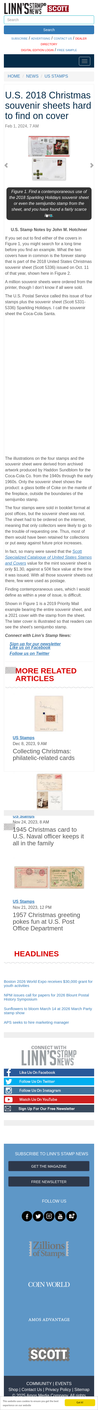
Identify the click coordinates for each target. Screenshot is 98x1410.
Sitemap (81, 1389)
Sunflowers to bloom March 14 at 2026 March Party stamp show (48, 1010)
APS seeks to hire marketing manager (36, 1022)
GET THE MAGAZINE (49, 1166)
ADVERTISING (40, 38)
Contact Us (31, 1389)
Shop (13, 1389)
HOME (14, 76)
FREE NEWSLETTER (49, 1182)
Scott (48, 557)
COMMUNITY (39, 1383)
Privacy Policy (58, 1389)
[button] (7, 165)
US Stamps (24, 738)
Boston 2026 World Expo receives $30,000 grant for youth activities (48, 983)
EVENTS (63, 1383)
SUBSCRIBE (19, 38)
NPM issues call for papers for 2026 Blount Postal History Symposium (46, 997)
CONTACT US (63, 38)
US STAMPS (56, 76)
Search (49, 30)
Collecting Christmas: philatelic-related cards (44, 754)
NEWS (32, 76)
